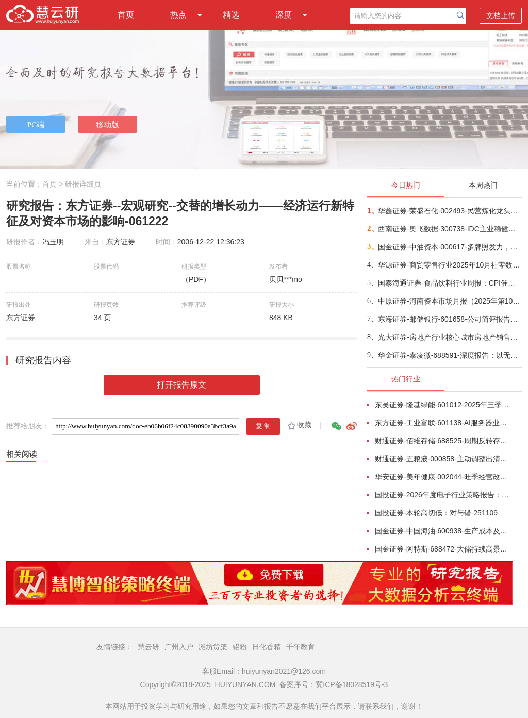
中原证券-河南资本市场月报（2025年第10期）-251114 (449, 301)
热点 (178, 14)
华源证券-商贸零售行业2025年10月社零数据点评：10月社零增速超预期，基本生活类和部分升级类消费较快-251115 (449, 265)
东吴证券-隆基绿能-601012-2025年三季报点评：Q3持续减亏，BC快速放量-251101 (442, 404)
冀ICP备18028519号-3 (352, 684)
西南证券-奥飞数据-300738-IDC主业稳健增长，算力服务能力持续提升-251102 (449, 229)
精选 (231, 14)
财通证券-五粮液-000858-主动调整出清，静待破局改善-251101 (442, 459)
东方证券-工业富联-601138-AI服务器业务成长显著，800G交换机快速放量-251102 (442, 423)
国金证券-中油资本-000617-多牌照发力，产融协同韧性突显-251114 (449, 247)
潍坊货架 (213, 647)
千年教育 (300, 647)
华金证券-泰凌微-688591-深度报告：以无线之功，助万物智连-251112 (449, 355)
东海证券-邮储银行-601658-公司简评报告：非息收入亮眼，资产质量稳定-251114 (449, 319)
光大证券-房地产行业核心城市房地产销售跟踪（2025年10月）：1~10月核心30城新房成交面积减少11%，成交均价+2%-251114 (449, 337)
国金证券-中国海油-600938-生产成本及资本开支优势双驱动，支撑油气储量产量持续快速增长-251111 (442, 531)
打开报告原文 (181, 384)
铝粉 (240, 647)
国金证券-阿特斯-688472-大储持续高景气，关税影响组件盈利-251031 (442, 549)
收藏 (298, 425)
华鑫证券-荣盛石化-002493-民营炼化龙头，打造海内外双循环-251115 (449, 211)
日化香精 (266, 647)
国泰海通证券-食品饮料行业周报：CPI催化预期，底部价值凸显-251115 (449, 283)
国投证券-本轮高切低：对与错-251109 (436, 513)
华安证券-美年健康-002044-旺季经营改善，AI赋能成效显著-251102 (442, 477)
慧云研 (148, 647)
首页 (126, 14)
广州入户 (178, 647)
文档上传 (500, 15)
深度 (283, 14)
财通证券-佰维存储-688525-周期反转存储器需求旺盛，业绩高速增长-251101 (442, 441)
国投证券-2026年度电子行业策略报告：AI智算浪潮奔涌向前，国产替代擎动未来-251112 (442, 495)
